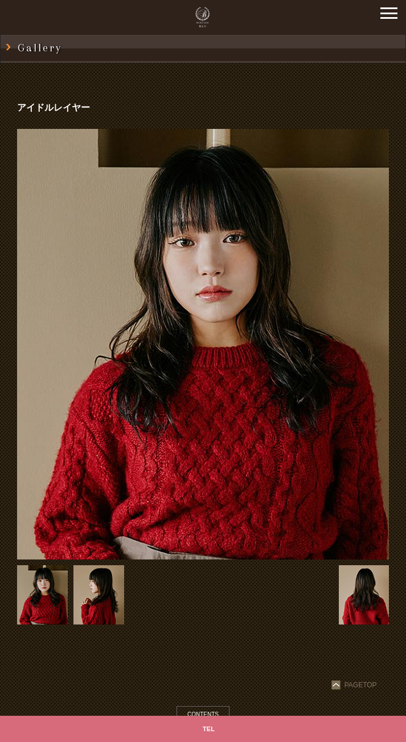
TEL (209, 728)
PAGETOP (355, 685)
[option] (203, 344)
